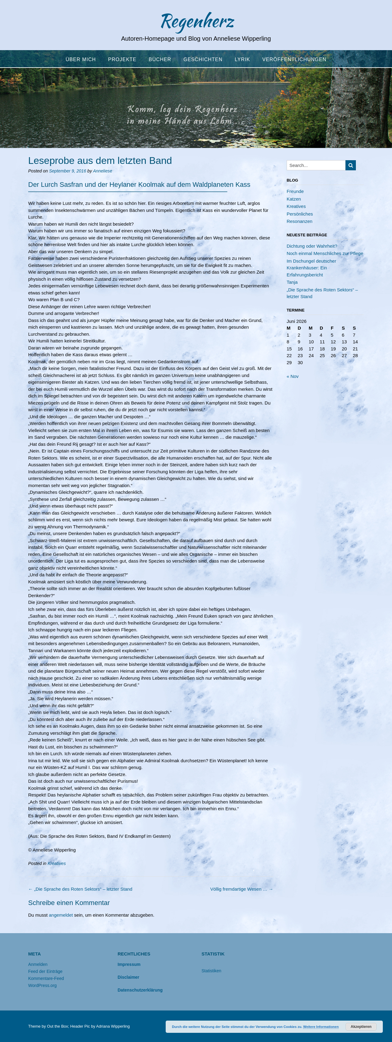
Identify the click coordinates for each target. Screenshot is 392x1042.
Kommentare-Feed (46, 978)
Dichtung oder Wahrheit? (312, 246)
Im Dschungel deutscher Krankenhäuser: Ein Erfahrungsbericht (311, 267)
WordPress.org (42, 985)
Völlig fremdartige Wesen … (241, 889)
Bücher (160, 59)
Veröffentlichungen (294, 59)
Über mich (81, 59)
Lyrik (242, 59)
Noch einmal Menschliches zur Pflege (325, 253)
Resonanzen (299, 221)
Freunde (295, 191)
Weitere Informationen (321, 1027)
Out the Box (57, 1026)
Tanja (292, 282)
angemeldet (61, 915)
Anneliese (102, 170)
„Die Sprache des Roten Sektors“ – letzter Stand (80, 889)
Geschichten (202, 59)
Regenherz (196, 20)
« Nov (293, 376)
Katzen (294, 198)
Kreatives (56, 863)
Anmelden (37, 964)
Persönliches (300, 213)
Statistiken (211, 970)
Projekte (122, 59)
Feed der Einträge (45, 971)
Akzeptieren (361, 1027)
